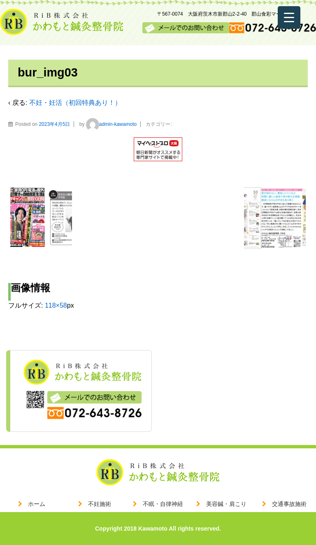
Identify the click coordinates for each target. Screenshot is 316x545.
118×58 (56, 305)
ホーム (36, 504)
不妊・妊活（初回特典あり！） (75, 102)
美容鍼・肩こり (226, 504)
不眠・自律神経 (163, 504)
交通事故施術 (289, 504)
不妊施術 (99, 504)
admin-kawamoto (111, 124)
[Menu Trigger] (289, 17)
